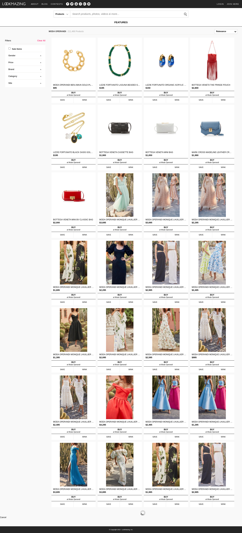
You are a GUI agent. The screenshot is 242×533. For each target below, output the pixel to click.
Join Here (233, 4)
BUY (73, 94)
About (34, 4)
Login (220, 4)
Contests (57, 4)
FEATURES (121, 22)
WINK (84, 100)
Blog (45, 4)
